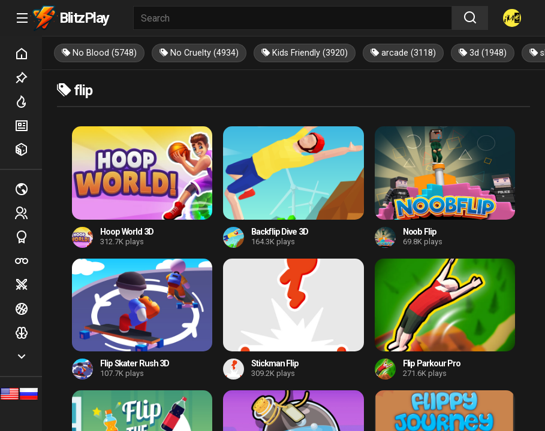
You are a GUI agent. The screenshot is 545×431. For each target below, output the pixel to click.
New (28, 125)
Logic (28, 333)
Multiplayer (28, 189)
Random (28, 149)
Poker (28, 261)
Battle (28, 285)
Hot (28, 102)
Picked (28, 78)
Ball (28, 309)
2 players (28, 213)
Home (28, 54)
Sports (28, 237)
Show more (28, 357)
